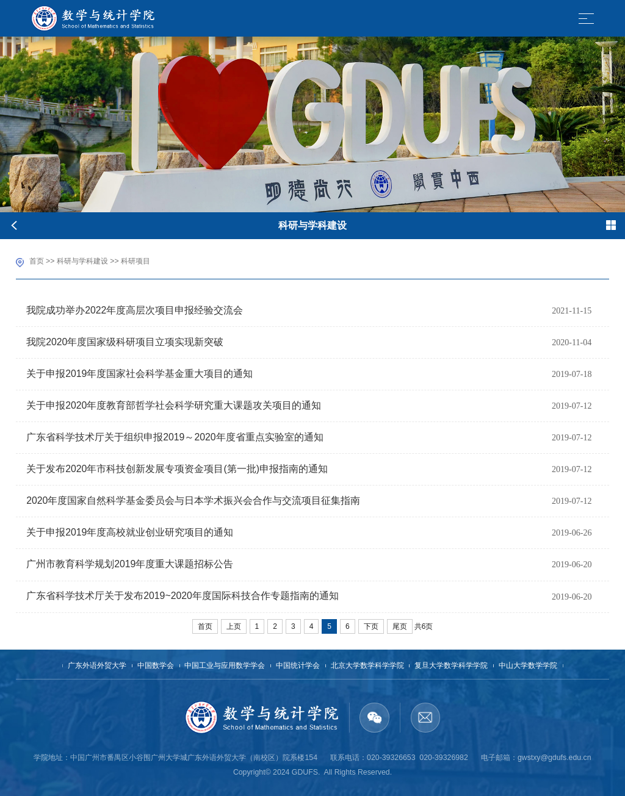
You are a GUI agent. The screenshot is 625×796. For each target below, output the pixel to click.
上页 (233, 626)
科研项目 (135, 261)
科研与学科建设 (82, 261)
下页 (371, 626)
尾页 (399, 626)
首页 (36, 261)
